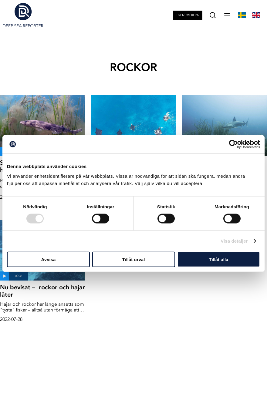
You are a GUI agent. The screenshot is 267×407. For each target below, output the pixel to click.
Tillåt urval (133, 259)
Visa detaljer (234, 241)
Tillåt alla (218, 259)
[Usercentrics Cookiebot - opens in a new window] (233, 144)
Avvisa (48, 259)
